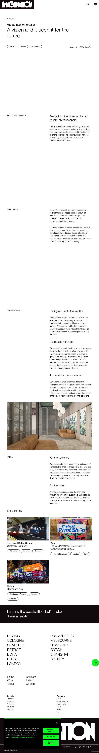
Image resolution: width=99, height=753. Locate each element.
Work (10, 680)
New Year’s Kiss (15, 589)
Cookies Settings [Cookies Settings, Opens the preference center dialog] (51, 742)
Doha (12, 654)
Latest (30, 680)
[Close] (56, 722)
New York (59, 645)
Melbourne (61, 640)
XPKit (59, 699)
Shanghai (59, 654)
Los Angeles (62, 636)
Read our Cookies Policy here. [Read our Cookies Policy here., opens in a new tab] (22, 737)
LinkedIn (10, 699)
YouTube (10, 707)
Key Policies (66, 747)
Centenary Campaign (17, 546)
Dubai (12, 659)
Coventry (16, 645)
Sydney (57, 659)
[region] (32, 733)
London (14, 664)
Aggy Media (61, 704)
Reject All (51, 736)
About (10, 684)
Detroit (14, 650)
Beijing (13, 636)
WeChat (10, 709)
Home (10, 677)
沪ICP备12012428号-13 (83, 747)
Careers (30, 684)
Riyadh (56, 650)
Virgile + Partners (63, 701)
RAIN (59, 709)
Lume (59, 712)
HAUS (59, 707)
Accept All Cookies (51, 730)
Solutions (31, 677)
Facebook (11, 704)
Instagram (11, 701)
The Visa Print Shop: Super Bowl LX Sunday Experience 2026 (67, 547)
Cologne (15, 640)
